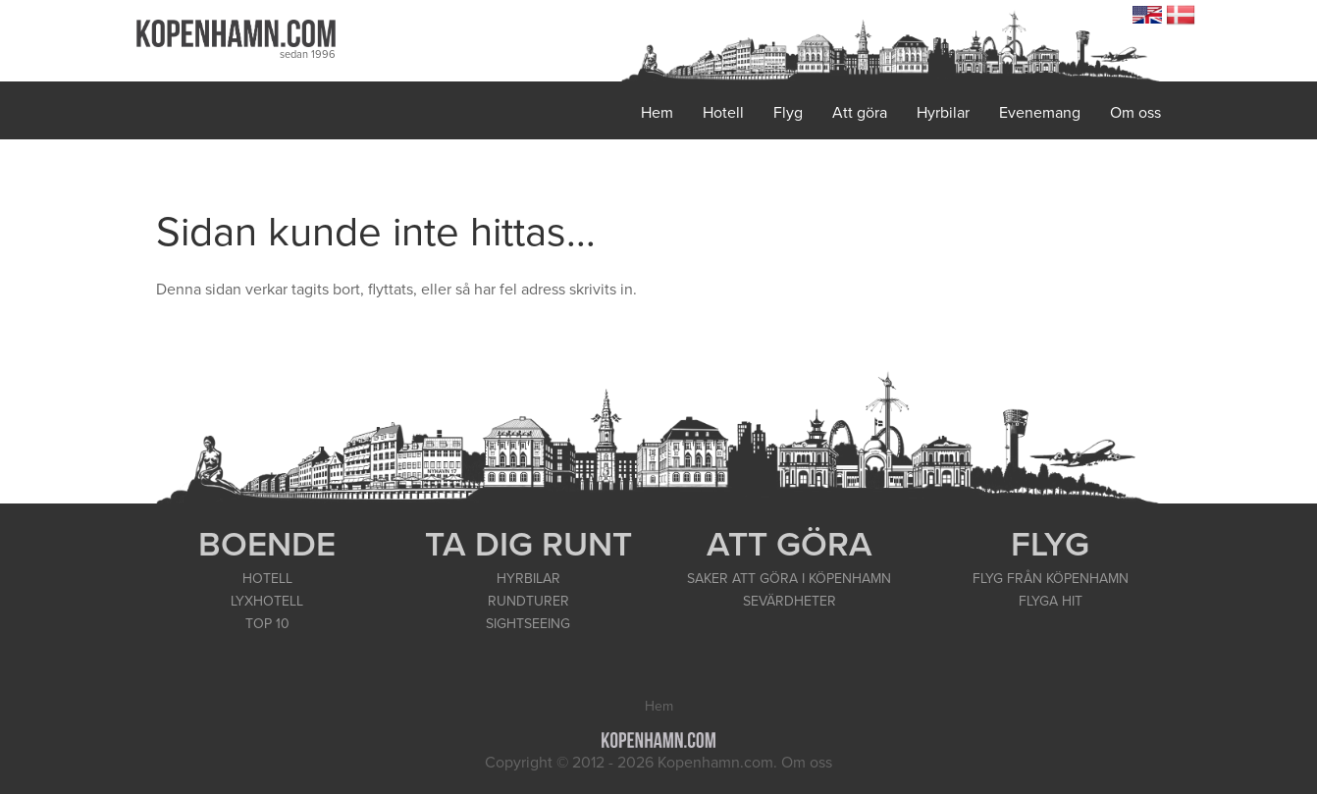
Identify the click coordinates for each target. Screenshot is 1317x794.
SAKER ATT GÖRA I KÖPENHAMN (789, 578)
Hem (657, 113)
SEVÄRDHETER (789, 601)
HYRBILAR (528, 578)
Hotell (723, 113)
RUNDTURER (528, 601)
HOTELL (267, 578)
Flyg (788, 113)
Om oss (1135, 113)
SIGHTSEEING (528, 623)
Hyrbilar (943, 113)
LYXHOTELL (267, 601)
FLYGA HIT (1050, 601)
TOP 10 (267, 623)
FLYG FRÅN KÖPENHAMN (1051, 578)
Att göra (859, 113)
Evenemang (1039, 113)
